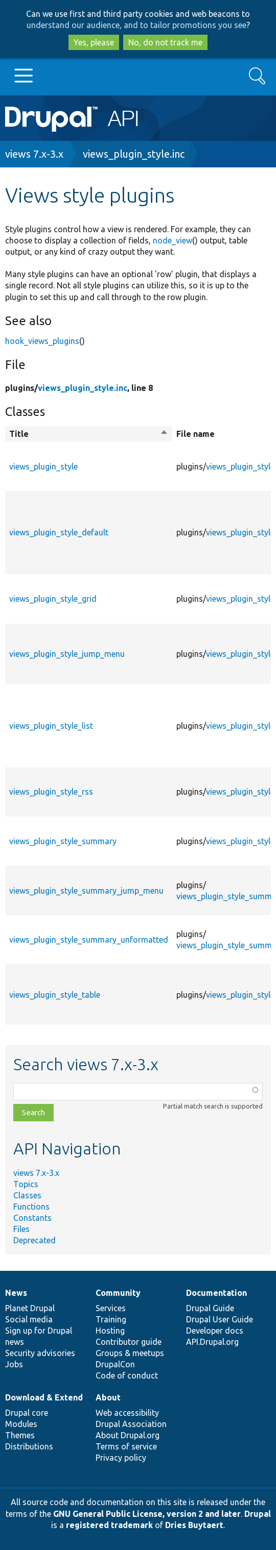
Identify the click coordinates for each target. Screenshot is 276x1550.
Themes (20, 1435)
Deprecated (34, 1240)
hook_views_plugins (42, 341)
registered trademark (109, 1525)
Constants (32, 1217)
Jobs (14, 1364)
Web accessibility (127, 1412)
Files (21, 1229)
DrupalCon (115, 1364)
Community (118, 1292)
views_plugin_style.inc (134, 154)
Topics (25, 1184)
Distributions (29, 1446)
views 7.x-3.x (34, 154)
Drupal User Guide (219, 1319)
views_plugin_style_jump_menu (67, 653)
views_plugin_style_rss (51, 791)
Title (88, 433)
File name (195, 433)
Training (111, 1319)
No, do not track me (165, 42)
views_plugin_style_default (58, 532)
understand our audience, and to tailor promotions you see (136, 25)
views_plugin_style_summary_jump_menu (86, 890)
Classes (27, 1195)
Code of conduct (127, 1375)
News (16, 1292)
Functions (31, 1206)
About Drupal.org (127, 1435)
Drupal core (26, 1412)
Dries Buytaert (194, 1525)
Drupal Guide (210, 1308)
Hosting (110, 1330)
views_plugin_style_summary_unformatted (88, 939)
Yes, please (94, 42)
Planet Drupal (30, 1308)
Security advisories (40, 1353)
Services (111, 1308)
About (108, 1397)
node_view (172, 240)
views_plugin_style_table (54, 994)
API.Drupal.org (212, 1341)
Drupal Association (131, 1424)
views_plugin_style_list (51, 725)
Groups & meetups (130, 1353)
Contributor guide (129, 1341)
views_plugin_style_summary (63, 841)
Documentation (216, 1292)
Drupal (257, 1513)
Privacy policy (121, 1457)
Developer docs (214, 1330)
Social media (29, 1319)
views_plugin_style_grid (53, 598)
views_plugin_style (43, 466)
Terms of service (126, 1446)
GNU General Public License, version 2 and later (147, 1513)
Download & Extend (44, 1397)
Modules (21, 1424)
